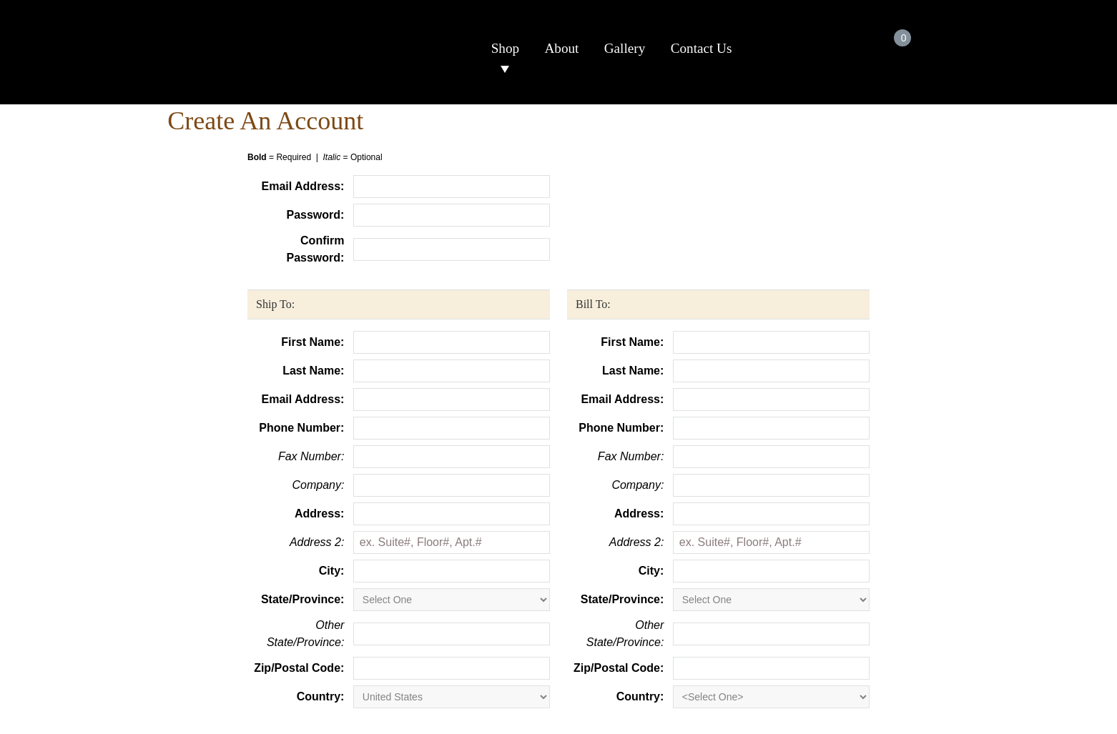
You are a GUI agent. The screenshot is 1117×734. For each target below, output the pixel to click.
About (561, 48)
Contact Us (701, 48)
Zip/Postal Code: (299, 668)
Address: (319, 513)
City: (332, 571)
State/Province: (302, 599)
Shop (505, 48)
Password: (315, 215)
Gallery (625, 48)
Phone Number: (301, 428)
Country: (321, 696)
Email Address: (302, 186)
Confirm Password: (315, 249)
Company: (318, 485)
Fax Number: (311, 456)
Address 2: (317, 542)
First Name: (312, 342)
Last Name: (313, 370)
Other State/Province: (306, 633)
